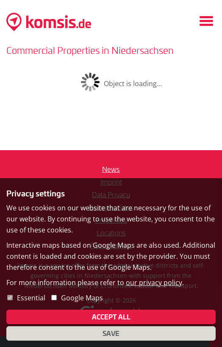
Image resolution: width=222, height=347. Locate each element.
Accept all (111, 317)
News (111, 169)
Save (111, 333)
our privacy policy (154, 282)
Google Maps (82, 297)
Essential (31, 297)
